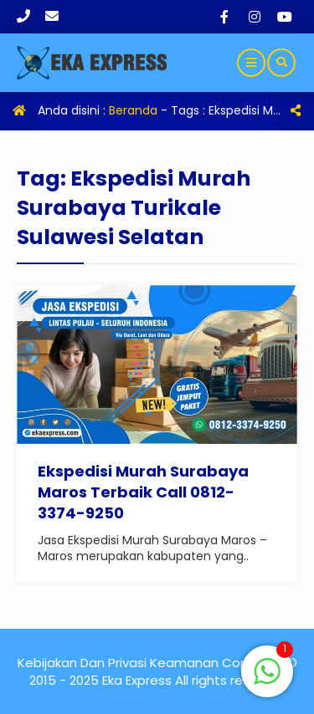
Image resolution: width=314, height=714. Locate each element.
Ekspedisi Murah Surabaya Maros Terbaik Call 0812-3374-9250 (143, 492)
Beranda (133, 110)
